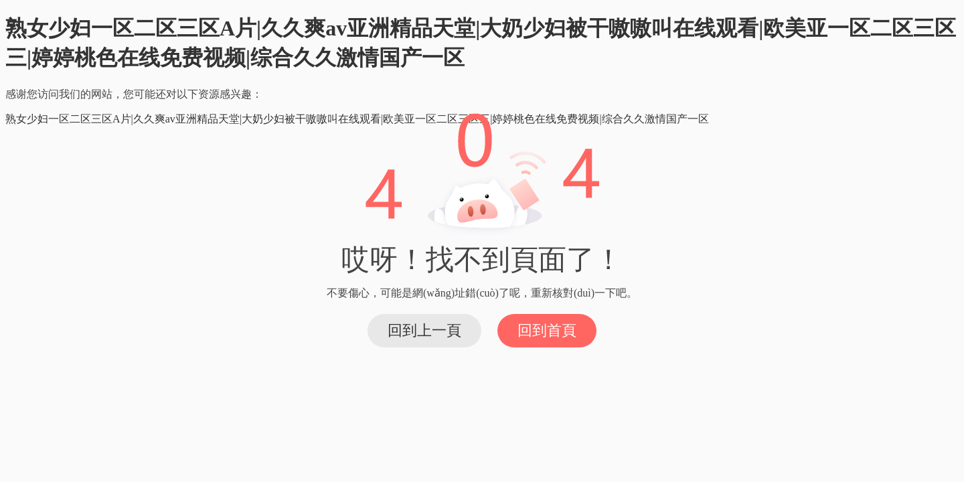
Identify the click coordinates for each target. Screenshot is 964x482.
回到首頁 (546, 330)
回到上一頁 (424, 330)
